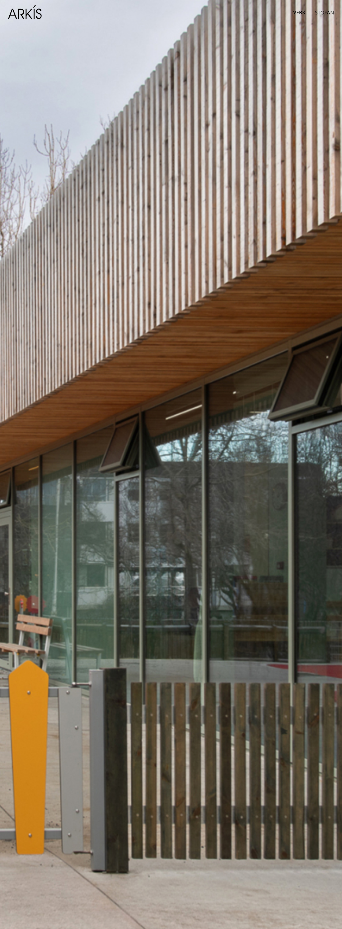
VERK (299, 12)
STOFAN (324, 13)
